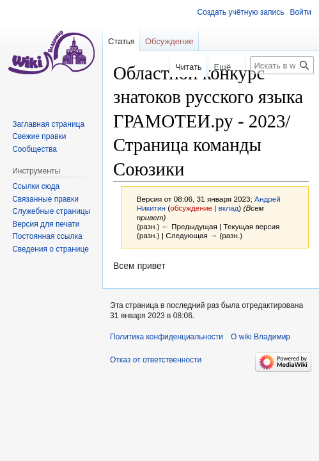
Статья (121, 41)
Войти (300, 12)
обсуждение (191, 208)
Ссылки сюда (35, 186)
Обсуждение (169, 41)
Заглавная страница (48, 124)
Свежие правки (39, 136)
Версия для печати (45, 224)
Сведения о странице (50, 249)
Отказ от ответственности (155, 359)
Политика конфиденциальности (166, 336)
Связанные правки (45, 199)
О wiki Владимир (260, 336)
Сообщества (34, 149)
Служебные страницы (51, 211)
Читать (172, 67)
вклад (229, 208)
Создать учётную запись (240, 12)
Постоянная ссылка (47, 236)
